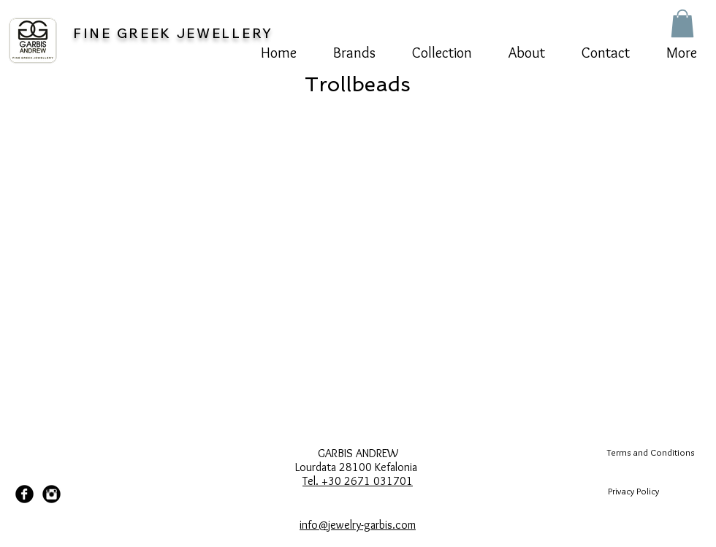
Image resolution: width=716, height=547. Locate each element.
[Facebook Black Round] (24, 494)
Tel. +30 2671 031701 (357, 481)
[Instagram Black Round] (51, 494)
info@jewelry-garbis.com (358, 525)
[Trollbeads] (357, 84)
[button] (682, 23)
